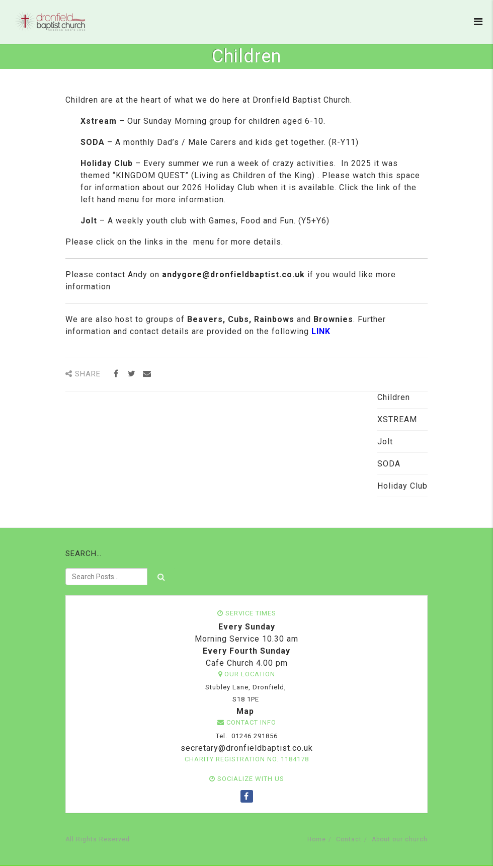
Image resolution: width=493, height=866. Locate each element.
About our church (400, 839)
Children (393, 397)
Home (316, 839)
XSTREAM (397, 419)
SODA (388, 463)
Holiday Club (402, 486)
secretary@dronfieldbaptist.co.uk (245, 748)
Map (245, 711)
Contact (349, 839)
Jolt (385, 441)
